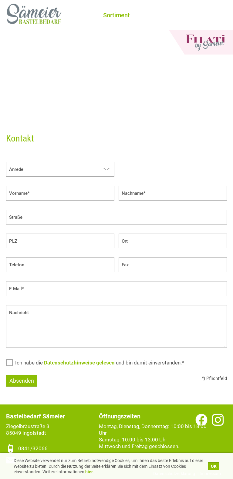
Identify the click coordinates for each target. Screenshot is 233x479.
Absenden (21, 381)
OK (214, 466)
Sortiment (116, 15)
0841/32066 (33, 448)
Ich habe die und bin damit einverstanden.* (99, 363)
